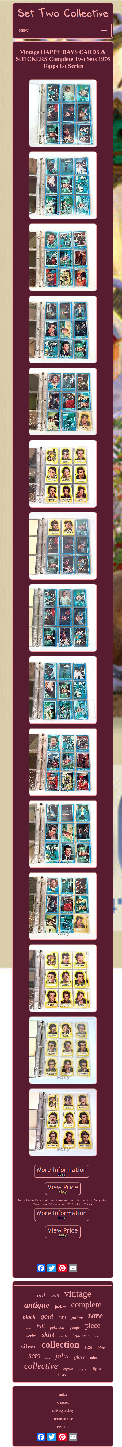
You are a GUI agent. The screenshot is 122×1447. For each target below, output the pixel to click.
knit (47, 1358)
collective (41, 1366)
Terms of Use (63, 1419)
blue (101, 1348)
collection (60, 1344)
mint (93, 1358)
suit (62, 1317)
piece (92, 1326)
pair (96, 1336)
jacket (60, 1307)
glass (79, 1357)
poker (77, 1317)
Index (63, 1395)
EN (59, 1427)
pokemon (57, 1328)
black (29, 1317)
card (40, 1295)
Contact (63, 1403)
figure (97, 1369)
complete (86, 1304)
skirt (48, 1334)
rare (95, 1315)
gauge (75, 1327)
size (88, 1347)
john (62, 1355)
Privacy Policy (63, 1411)
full (41, 1326)
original (82, 1369)
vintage (77, 1294)
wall (54, 1296)
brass (63, 1374)
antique (36, 1304)
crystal (68, 1369)
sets (34, 1355)
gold (47, 1316)
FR (66, 1427)
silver (28, 1346)
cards (63, 1336)
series (31, 1336)
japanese (81, 1335)
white (28, 1328)
